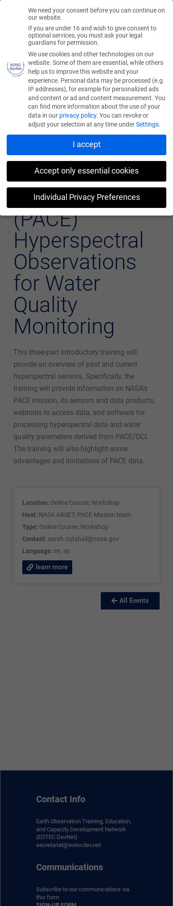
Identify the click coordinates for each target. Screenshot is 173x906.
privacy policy (77, 113)
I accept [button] (87, 142)
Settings (147, 122)
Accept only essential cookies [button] (86, 168)
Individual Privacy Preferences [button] (86, 195)
